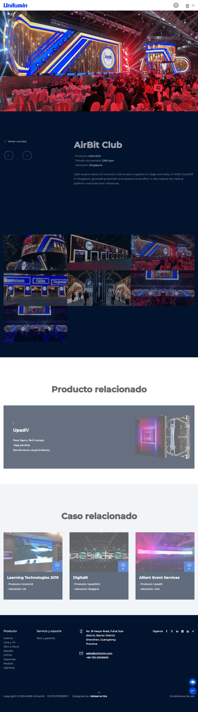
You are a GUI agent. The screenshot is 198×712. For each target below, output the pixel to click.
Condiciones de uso (181, 696)
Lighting (9, 667)
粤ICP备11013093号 (58, 696)
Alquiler (8, 650)
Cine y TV (9, 642)
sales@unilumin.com (99, 653)
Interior (8, 638)
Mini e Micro (11, 646)
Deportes (9, 659)
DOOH (8, 655)
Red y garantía (46, 638)
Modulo (8, 663)
